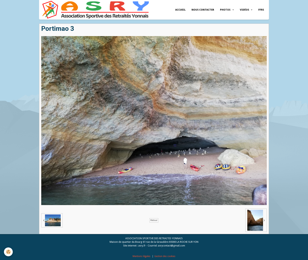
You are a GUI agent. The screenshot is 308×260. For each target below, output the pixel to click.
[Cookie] (8, 251)
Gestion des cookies (164, 256)
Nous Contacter (203, 9)
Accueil (180, 9)
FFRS (261, 9)
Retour (153, 220)
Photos (225, 9)
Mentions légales (141, 256)
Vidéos (245, 9)
